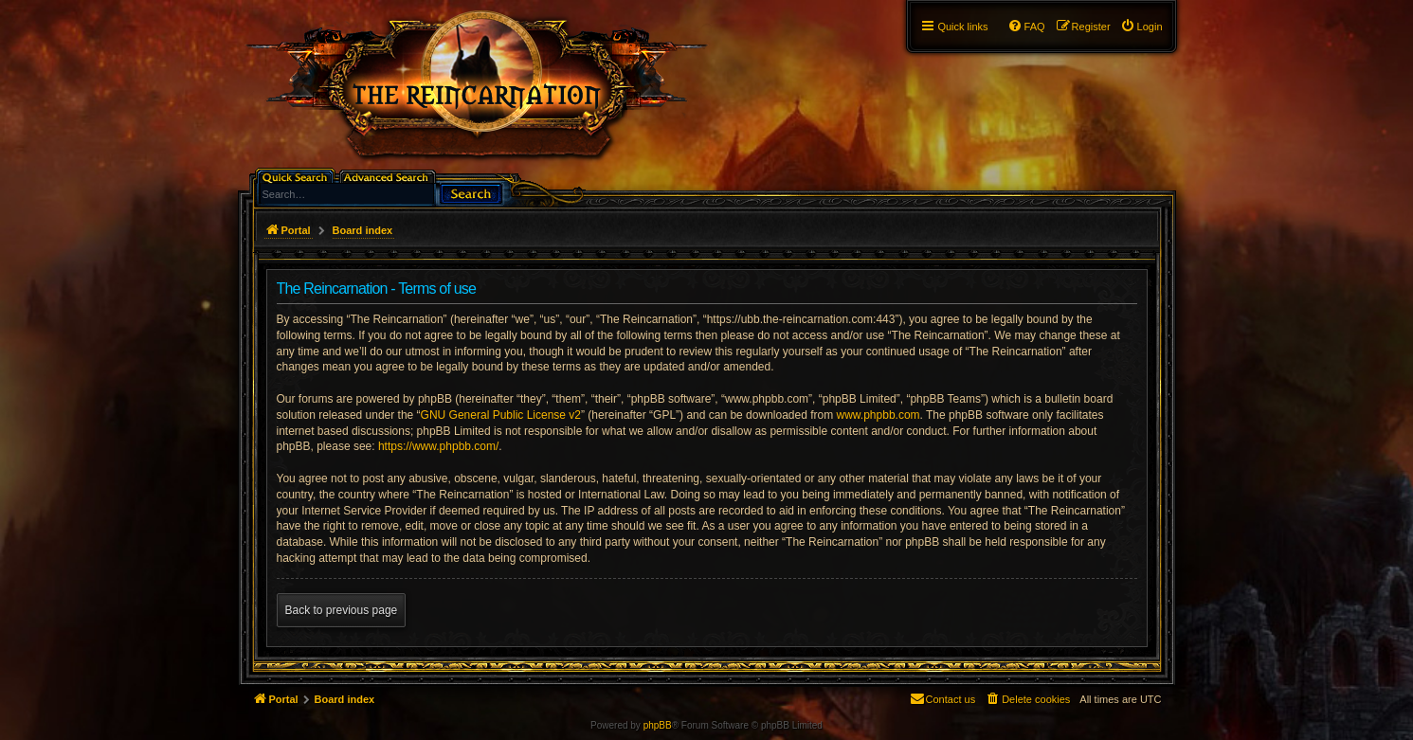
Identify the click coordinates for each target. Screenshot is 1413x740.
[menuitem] (1141, 26)
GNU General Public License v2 (501, 415)
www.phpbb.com (878, 415)
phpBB (657, 725)
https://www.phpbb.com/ (438, 446)
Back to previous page (341, 610)
